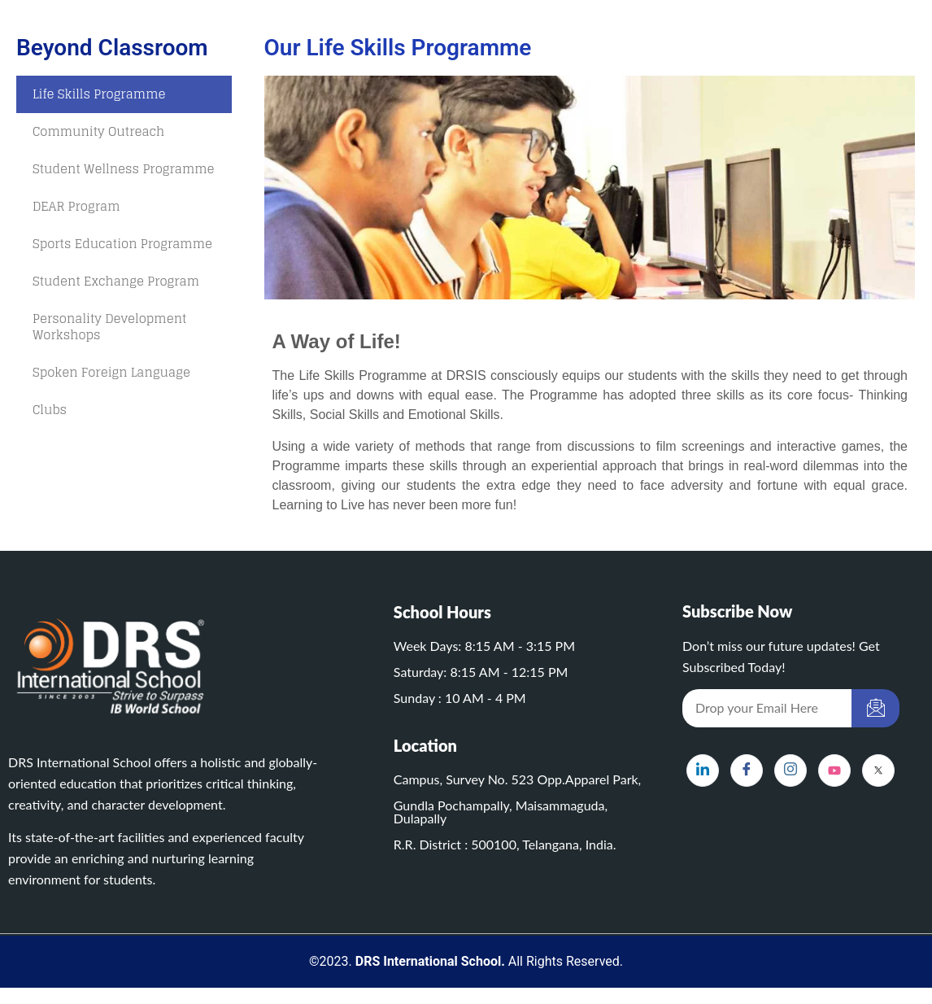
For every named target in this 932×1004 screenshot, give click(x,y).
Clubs (50, 410)
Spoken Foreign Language (111, 372)
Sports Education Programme (122, 244)
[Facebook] (746, 770)
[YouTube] (834, 770)
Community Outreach (98, 131)
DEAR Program (76, 206)
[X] (878, 770)
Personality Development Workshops (109, 327)
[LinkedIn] (702, 770)
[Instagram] (790, 770)
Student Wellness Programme (124, 169)
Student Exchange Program (116, 281)
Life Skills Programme (99, 94)
